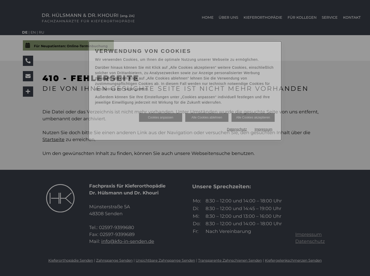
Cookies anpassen (160, 117)
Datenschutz (237, 129)
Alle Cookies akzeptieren (253, 117)
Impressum (263, 129)
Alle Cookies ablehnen (206, 117)
